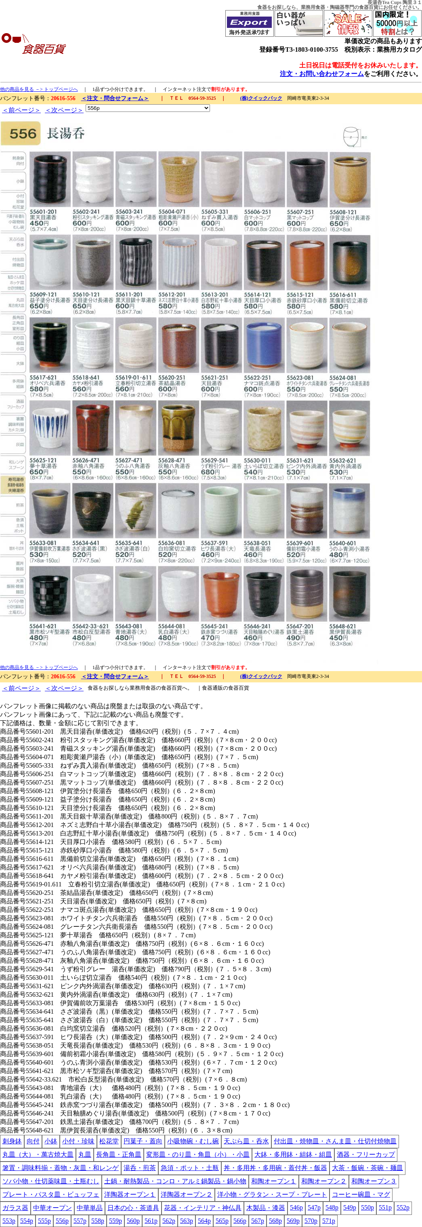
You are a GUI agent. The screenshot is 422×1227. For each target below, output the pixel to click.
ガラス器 (15, 1207)
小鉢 (50, 1141)
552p (403, 1207)
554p (26, 1220)
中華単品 (90, 1207)
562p (168, 1220)
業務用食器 (313, 7)
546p (296, 1207)
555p (44, 1220)
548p (331, 1207)
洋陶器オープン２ (186, 1194)
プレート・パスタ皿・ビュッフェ (50, 1194)
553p (8, 1220)
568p (275, 1220)
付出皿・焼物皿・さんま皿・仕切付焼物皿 (335, 1141)
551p (385, 1207)
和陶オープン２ (323, 1181)
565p (222, 1220)
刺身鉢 (12, 1141)
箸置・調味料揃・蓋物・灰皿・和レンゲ (60, 1167)
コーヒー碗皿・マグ (361, 1194)
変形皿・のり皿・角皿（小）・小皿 (198, 1154)
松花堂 (109, 1141)
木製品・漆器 (265, 1207)
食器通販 (212, 688)
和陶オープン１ (273, 1181)
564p (204, 1220)
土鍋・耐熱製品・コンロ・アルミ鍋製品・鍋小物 (175, 1181)
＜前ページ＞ (21, 110)
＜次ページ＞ (64, 110)
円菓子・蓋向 (143, 1141)
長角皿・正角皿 (118, 1154)
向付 (33, 1141)
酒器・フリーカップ (366, 1154)
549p (349, 1207)
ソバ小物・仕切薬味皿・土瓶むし (50, 1181)
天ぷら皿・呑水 (246, 1141)
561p (151, 1220)
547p (314, 1207)
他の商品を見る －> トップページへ (39, 89)
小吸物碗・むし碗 (193, 1141)
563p (186, 1220)
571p (328, 1220)
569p (293, 1220)
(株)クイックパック (261, 98)
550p (367, 1207)
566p (239, 1220)
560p (133, 1220)
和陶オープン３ (374, 1181)
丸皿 (84, 1154)
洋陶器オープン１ (130, 1194)
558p (97, 1220)
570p (310, 1220)
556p (62, 1220)
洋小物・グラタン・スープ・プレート (272, 1194)
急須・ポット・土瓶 (190, 1167)
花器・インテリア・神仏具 (202, 1207)
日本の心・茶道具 (133, 1207)
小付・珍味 (78, 1141)
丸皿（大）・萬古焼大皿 (37, 1154)
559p (115, 1220)
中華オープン (52, 1207)
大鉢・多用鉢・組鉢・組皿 (293, 1154)
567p (257, 1220)
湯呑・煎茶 (140, 1167)
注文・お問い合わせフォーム (322, 73)
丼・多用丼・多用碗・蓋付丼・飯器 (275, 1167)
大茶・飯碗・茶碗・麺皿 (367, 1167)
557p (79, 1220)
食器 (262, 7)
